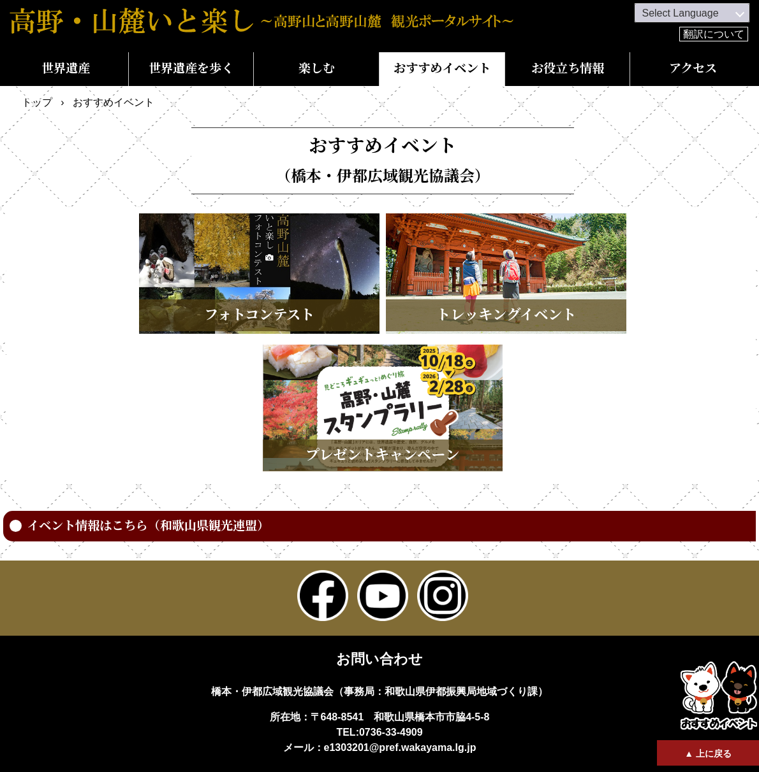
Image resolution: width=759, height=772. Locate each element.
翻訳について (713, 34)
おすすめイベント (442, 68)
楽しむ (316, 68)
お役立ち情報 (567, 68)
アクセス (693, 68)
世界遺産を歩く (191, 68)
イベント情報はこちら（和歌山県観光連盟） (148, 526)
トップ (37, 102)
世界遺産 (65, 68)
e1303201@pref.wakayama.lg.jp (400, 747)
